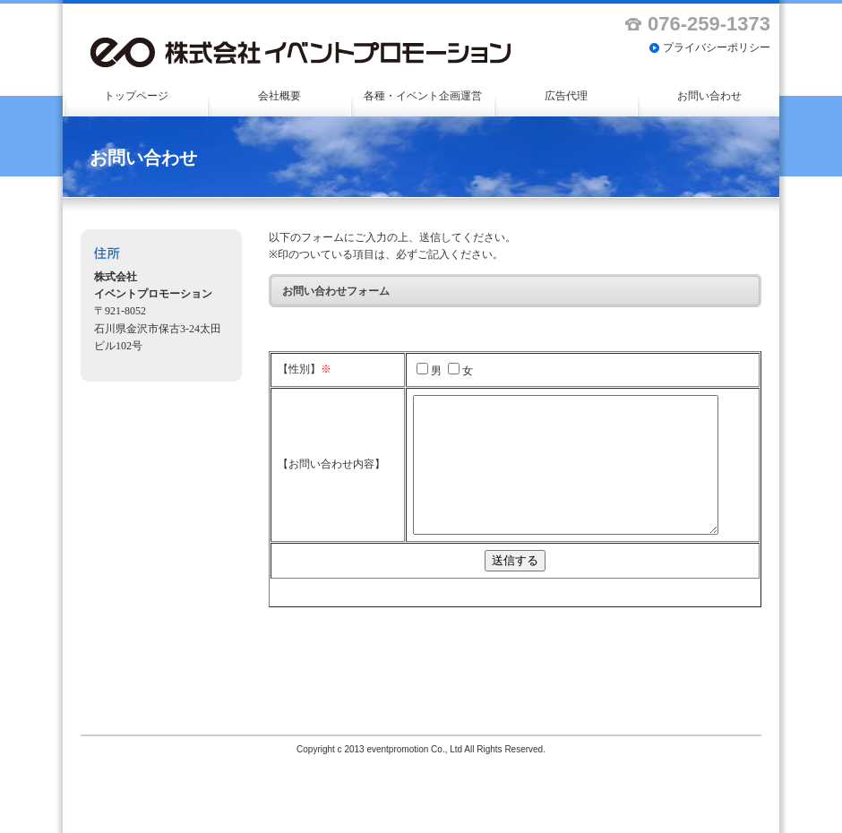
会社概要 (279, 96)
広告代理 (566, 96)
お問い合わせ (709, 96)
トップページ (136, 96)
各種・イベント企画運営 (423, 96)
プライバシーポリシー (716, 47)
